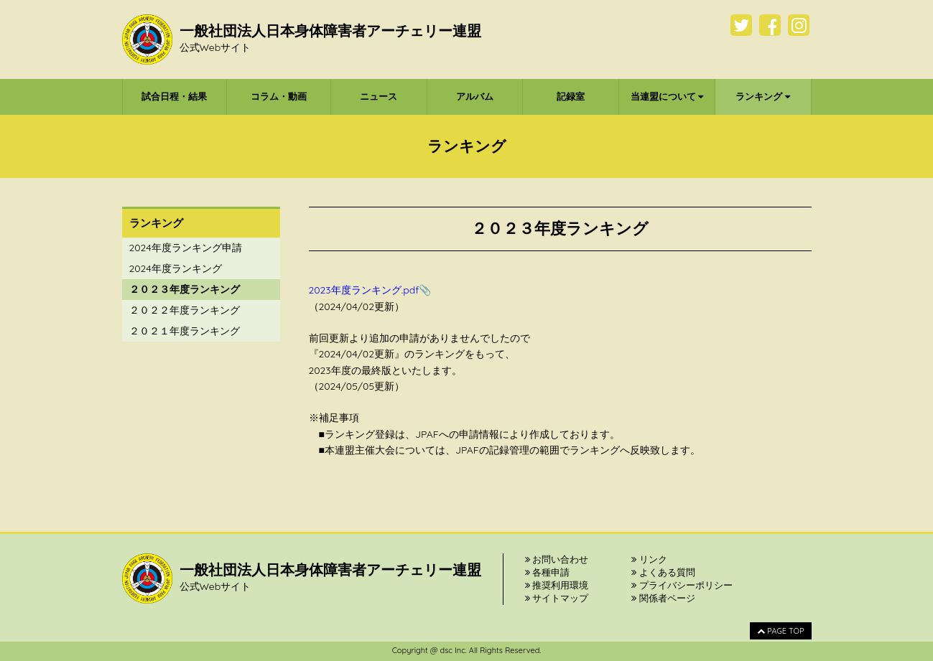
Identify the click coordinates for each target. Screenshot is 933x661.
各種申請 (547, 572)
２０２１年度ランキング (184, 330)
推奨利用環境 (557, 585)
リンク (649, 559)
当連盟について (667, 96)
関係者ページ (663, 598)
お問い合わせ (557, 559)
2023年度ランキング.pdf (364, 289)
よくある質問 (663, 572)
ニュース (378, 96)
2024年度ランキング (175, 268)
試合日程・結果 (174, 96)
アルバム (474, 96)
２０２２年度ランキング (184, 310)
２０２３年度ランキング (184, 289)
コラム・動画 (279, 96)
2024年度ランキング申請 (185, 247)
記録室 (571, 96)
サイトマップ (557, 598)
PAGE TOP (780, 631)
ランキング (762, 96)
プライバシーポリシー (682, 585)
